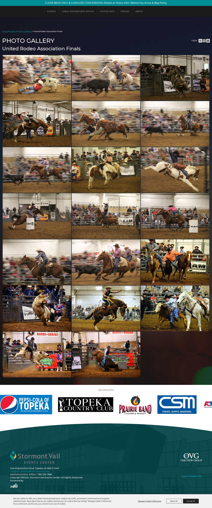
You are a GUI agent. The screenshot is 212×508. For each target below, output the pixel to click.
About (139, 11)
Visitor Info (107, 11)
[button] (200, 41)
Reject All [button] (174, 501)
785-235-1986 (45, 474)
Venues (125, 11)
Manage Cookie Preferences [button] (149, 501)
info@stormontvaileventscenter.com (29, 471)
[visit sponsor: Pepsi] (32, 404)
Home (5, 31)
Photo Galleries (25, 31)
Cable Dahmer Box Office (78, 11)
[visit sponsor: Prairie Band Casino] (143, 404)
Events (51, 11)
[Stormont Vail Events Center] (21, 11)
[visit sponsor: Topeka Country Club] (93, 404)
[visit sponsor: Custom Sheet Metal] (184, 404)
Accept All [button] (191, 501)
